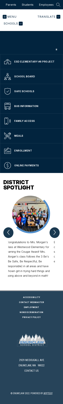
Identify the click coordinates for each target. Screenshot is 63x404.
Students (28, 4)
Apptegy (48, 393)
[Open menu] (10, 17)
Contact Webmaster (31, 302)
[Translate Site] (48, 17)
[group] (31, 237)
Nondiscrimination (31, 312)
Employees (46, 4)
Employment (42, 307)
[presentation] (31, 352)
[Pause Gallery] (56, 49)
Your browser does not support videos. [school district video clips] (31, 42)
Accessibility (31, 297)
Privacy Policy (31, 317)
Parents (11, 4)
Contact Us (31, 370)
